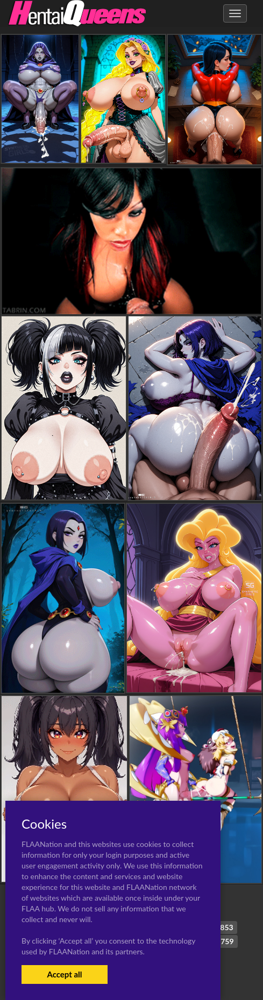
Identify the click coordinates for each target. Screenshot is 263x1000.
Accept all (64, 974)
